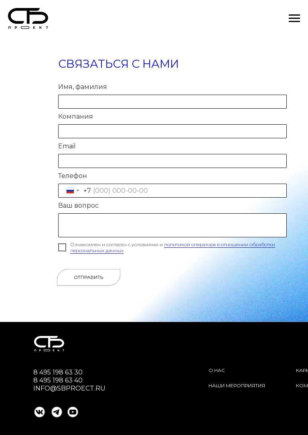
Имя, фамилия (82, 87)
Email (67, 146)
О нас (217, 370)
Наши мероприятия (237, 385)
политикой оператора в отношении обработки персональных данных (172, 247)
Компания (75, 116)
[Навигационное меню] (294, 18)
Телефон (72, 176)
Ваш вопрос (78, 205)
